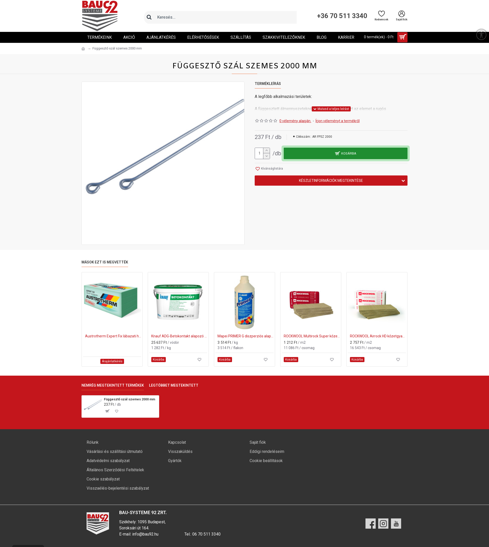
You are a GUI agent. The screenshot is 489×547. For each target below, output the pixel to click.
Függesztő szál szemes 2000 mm (129, 399)
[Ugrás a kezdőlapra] (83, 48)
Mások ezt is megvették (105, 262)
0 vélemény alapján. (295, 121)
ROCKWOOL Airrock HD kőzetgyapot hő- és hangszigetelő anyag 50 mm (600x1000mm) (378, 336)
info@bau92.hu (145, 534)
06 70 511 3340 (206, 534)
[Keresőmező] (225, 17)
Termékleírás (268, 84)
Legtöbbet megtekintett (173, 385)
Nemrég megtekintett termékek (113, 385)
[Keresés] (149, 17)
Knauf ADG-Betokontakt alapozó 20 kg (179, 336)
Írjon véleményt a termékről (338, 121)
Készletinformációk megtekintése (331, 181)
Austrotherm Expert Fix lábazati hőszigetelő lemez (113, 336)
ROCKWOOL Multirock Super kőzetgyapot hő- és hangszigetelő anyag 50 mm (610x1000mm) (312, 336)
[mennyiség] (262, 153)
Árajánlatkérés (112, 361)
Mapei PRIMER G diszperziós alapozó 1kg (246, 336)
